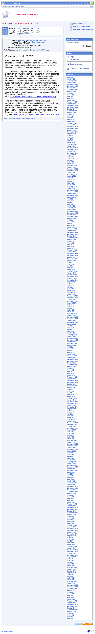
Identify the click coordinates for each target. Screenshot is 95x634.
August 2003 (71, 557)
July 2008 (70, 453)
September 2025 (72, 90)
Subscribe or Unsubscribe (79, 69)
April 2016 (70, 289)
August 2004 (71, 536)
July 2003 (70, 559)
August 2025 (71, 91)
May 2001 (70, 596)
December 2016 (72, 275)
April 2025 (70, 98)
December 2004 (72, 529)
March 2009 (71, 439)
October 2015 (71, 299)
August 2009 (71, 430)
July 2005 (70, 516)
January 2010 (71, 421)
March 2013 (71, 354)
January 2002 (71, 583)
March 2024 (71, 121)
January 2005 (71, 527)
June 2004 (70, 539)
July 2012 (70, 368)
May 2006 (70, 499)
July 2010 (70, 410)
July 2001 (70, 592)
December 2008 (72, 444)
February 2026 (72, 81)
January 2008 (71, 463)
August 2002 (71, 573)
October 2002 (71, 571)
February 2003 (72, 567)
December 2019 (72, 211)
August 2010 (71, 409)
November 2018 (72, 234)
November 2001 (72, 587)
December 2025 (72, 84)
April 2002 (70, 578)
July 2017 (70, 262)
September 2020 (72, 195)
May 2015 (70, 308)
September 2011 (72, 386)
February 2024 (72, 123)
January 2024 (71, 125)
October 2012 (71, 363)
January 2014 (71, 336)
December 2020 (72, 190)
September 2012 (72, 365)
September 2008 (72, 449)
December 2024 (72, 105)
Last (37, 28)
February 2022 (72, 165)
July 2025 (70, 93)
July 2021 (70, 178)
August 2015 (71, 303)
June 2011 (70, 391)
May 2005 (70, 520)
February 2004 (72, 546)
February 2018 (72, 250)
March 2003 (71, 566)
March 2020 (71, 206)
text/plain (25, 50)
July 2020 (70, 199)
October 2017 (71, 257)
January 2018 (71, 252)
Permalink (31, 118)
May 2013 (70, 351)
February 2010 (72, 419)
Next (32, 28)
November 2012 (72, 361)
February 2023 (72, 144)
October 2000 (71, 608)
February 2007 (72, 483)
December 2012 (72, 359)
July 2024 (70, 114)
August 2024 (71, 112)
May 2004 (70, 541)
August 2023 (71, 134)
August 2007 (71, 472)
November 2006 (72, 488)
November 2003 (72, 552)
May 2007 (70, 477)
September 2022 (72, 153)
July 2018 (70, 241)
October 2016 (71, 278)
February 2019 (72, 229)
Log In (72, 57)
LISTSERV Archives (80, 24)
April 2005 (70, 522)
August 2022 (71, 155)
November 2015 (72, 298)
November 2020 (72, 192)
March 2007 (71, 481)
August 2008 (71, 451)
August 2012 (71, 366)
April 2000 (70, 619)
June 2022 (70, 158)
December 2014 (72, 317)
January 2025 (71, 104)
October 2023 (71, 130)
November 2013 (72, 340)
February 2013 (72, 356)
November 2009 (72, 425)
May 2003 (70, 562)
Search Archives (73, 39)
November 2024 (72, 107)
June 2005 (70, 518)
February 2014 (72, 335)
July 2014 (70, 326)
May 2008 (70, 456)
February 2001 (72, 601)
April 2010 (70, 416)
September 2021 (72, 174)
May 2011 (70, 393)
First (19, 28)
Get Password (75, 59)
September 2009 (72, 428)
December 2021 (72, 169)
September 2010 (72, 407)
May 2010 (70, 414)
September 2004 (72, 534)
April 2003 (70, 564)
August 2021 (71, 176)
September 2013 (72, 343)
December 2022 (72, 148)
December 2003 (72, 550)
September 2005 (72, 513)
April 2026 (70, 77)
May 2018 (70, 245)
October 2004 (71, 532)
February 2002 (72, 581)
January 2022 (71, 167)
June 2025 (70, 95)
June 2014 (70, 328)
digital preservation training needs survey (33, 40)
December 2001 (72, 585)
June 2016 (70, 285)
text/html (39, 50)
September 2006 (72, 492)
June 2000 (70, 615)
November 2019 (72, 213)
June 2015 (70, 306)
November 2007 (72, 467)
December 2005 (72, 507)
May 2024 (70, 118)
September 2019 (72, 217)
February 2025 (72, 102)
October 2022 (71, 151)
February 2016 (72, 292)
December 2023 (72, 127)
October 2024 (71, 109)
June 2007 (70, 476)
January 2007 (71, 485)
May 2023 (70, 139)
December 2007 (72, 465)
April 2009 (70, 437)
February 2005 (72, 525)
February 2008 (72, 462)
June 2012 (70, 370)
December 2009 (72, 423)
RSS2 (90, 624)
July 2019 (70, 220)
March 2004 (71, 544)
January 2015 (71, 315)
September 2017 (72, 259)
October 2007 (71, 469)
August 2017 (71, 261)
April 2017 (70, 268)
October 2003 (71, 553)
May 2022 (70, 160)
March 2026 (71, 79)
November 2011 (72, 382)
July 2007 (70, 474)
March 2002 (71, 580)
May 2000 (70, 617)
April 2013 (70, 352)
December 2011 (72, 380)
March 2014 (71, 333)
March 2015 (71, 312)
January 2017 (71, 273)
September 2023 (72, 132)
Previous (26, 28)
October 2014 (71, 321)
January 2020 (71, 209)
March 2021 (71, 185)
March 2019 (71, 227)
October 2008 (71, 447)
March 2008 (71, 460)
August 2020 (71, 197)
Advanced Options (73, 42)
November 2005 (72, 509)
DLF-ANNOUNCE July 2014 (83, 29)
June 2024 (70, 116)
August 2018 (71, 239)
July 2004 (70, 537)
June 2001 (70, 594)
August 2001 (71, 590)
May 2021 (70, 181)
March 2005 (71, 523)
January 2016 (71, 294)
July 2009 (70, 432)
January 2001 (71, 603)
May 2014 (70, 329)
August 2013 (71, 345)
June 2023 (70, 137)
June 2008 (70, 455)
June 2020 (70, 201)
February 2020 (72, 208)
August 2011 (71, 388)
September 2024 (72, 111)
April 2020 (70, 204)
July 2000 (70, 613)
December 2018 (72, 232)
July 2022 (70, 157)
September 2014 (72, 322)
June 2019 (70, 222)
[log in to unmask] (38, 42)
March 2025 (71, 100)
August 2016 (71, 282)
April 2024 (70, 120)
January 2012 (71, 379)
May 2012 (70, 372)
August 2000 (71, 611)
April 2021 (70, 183)
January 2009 (71, 442)
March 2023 (71, 142)
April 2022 (70, 162)
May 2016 (70, 287)
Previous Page (21, 118)
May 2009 (70, 435)
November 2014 (72, 319)
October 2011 (71, 384)
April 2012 (70, 373)
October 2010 (71, 405)
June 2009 (70, 433)
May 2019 (70, 224)
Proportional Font (23, 34)
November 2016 (72, 276)
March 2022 (71, 164)
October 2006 (71, 490)
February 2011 (72, 398)
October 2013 (71, 342)
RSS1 (84, 624)
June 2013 (70, 349)
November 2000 (72, 606)
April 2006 (70, 500)
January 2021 (71, 188)
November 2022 (72, 150)
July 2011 (70, 389)
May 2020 (70, 202)
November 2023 (72, 128)
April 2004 (70, 543)
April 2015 (70, 310)
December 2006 (72, 486)
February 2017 (72, 271)
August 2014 (71, 324)
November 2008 (72, 446)
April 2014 (70, 331)
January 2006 (71, 506)
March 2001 (71, 599)
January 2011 (71, 400)
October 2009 (71, 426)
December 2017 (72, 254)
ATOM (78, 624)
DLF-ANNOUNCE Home (81, 27)
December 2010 (72, 402)
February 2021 (72, 187)
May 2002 (70, 576)
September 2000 (72, 610)
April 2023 (70, 141)
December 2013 (72, 338)
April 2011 (70, 395)
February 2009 (72, 440)
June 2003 (70, 560)
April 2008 (70, 458)
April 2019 (70, 225)
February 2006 (72, 504)
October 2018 (71, 236)
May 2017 (70, 266)
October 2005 (71, 511)
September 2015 (72, 301)
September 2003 (72, 555)
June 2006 (70, 497)
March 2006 (71, 502)
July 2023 (70, 135)
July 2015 (70, 305)
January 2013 (71, 358)
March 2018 (71, 248)
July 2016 (70, 284)
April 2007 (70, 479)
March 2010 (71, 418)
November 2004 (72, 530)
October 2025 (71, 88)
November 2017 (72, 255)
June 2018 (70, 243)
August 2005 (71, 514)
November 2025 (72, 86)
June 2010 (70, 412)
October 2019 (71, 215)
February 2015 (72, 313)
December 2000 (72, 604)
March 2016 (71, 291)
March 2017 (71, 269)
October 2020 (71, 194)
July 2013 (70, 347)
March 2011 (71, 396)
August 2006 (71, 493)
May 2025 (70, 97)
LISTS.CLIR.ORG (7, 631)
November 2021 (72, 171)
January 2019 (71, 231)
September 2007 (72, 470)
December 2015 (72, 296)
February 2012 (72, 377)
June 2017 (70, 264)
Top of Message (9, 118)
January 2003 (71, 569)
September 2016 (72, 280)
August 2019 (71, 218)
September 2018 (72, 238)
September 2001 (72, 589)
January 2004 (71, 548)
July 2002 (70, 574)
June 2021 (70, 179)
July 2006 (70, 495)
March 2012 (71, 375)
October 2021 (71, 172)
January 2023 (71, 146)
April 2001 (70, 597)
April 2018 (70, 246)
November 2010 (72, 403)
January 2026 (71, 83)
